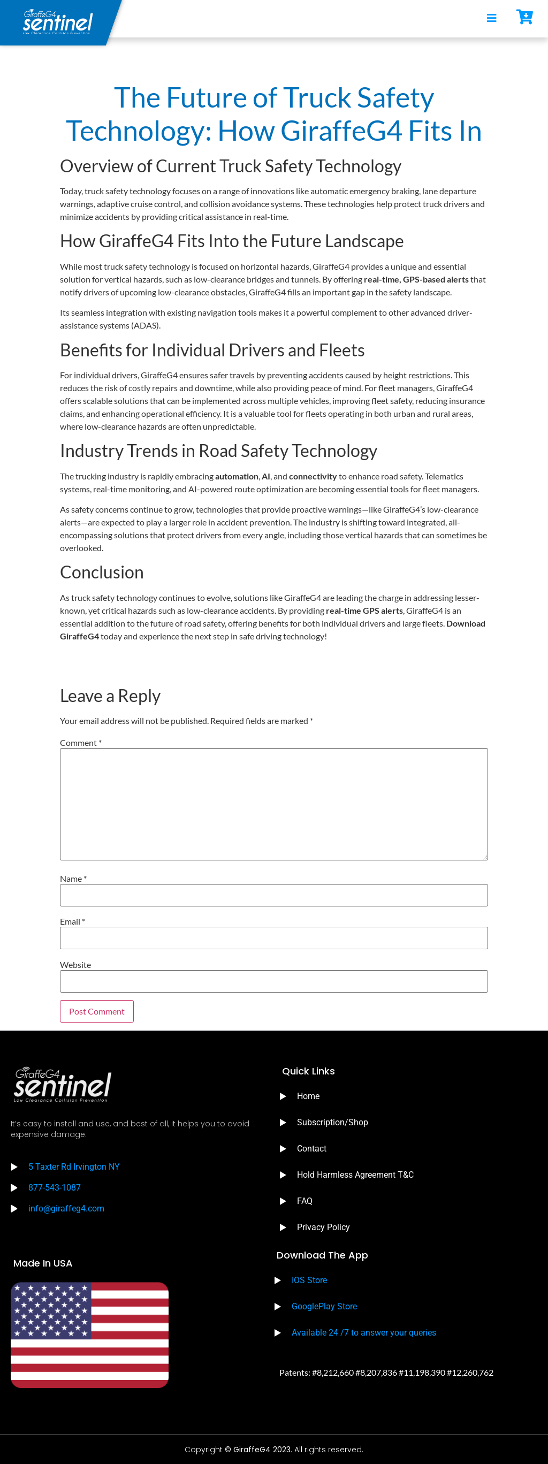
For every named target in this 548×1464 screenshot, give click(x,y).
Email (72, 921)
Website (75, 964)
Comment (81, 742)
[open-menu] (491, 18)
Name (73, 878)
